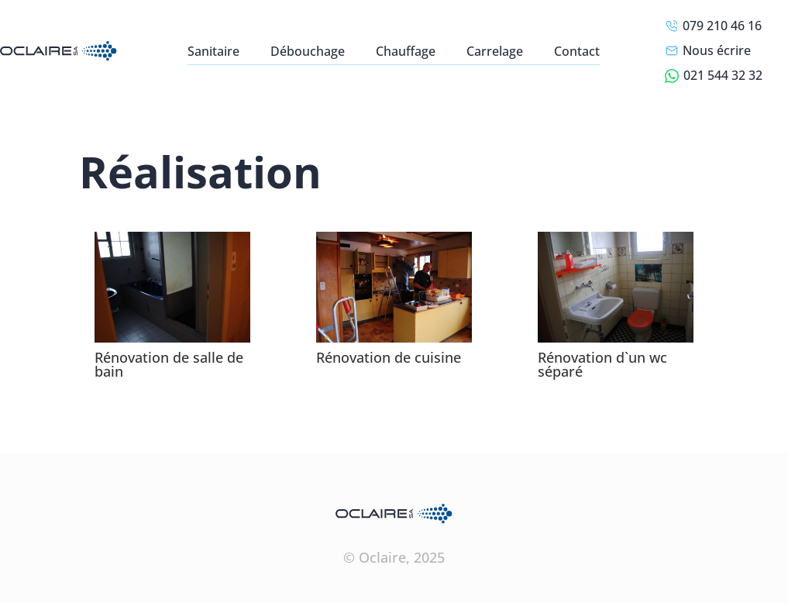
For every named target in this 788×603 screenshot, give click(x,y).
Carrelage (494, 51)
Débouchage (307, 51)
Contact (577, 51)
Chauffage (405, 51)
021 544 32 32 (713, 75)
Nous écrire (708, 50)
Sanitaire (213, 51)
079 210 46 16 (713, 25)
